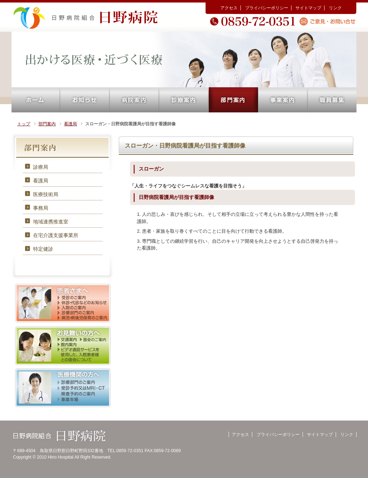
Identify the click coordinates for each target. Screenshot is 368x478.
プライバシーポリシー (266, 7)
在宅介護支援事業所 (55, 235)
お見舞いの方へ (63, 345)
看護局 (70, 123)
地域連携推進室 (50, 221)
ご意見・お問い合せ (328, 21)
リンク (335, 7)
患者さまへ (63, 303)
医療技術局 (45, 194)
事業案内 (283, 99)
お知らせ (85, 99)
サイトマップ (308, 7)
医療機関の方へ (63, 388)
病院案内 (134, 99)
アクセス (229, 7)
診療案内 (184, 99)
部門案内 (233, 99)
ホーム (36, 99)
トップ (23, 123)
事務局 (40, 208)
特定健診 (43, 249)
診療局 (40, 167)
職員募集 (332, 99)
